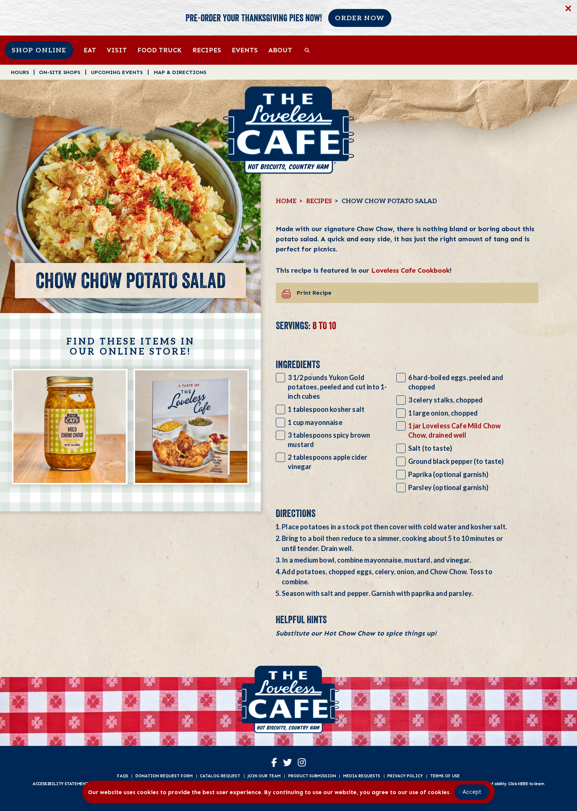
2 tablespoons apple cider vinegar (327, 462)
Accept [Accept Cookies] (471, 792)
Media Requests (361, 775)
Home (286, 201)
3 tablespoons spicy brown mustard (329, 440)
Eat (89, 50)
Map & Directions (180, 72)
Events (245, 50)
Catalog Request (220, 775)
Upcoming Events (117, 72)
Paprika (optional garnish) (448, 474)
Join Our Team (264, 775)
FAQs (122, 775)
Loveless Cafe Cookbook (410, 270)
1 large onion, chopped (443, 413)
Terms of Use (445, 775)
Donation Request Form (164, 775)
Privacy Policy (405, 775)
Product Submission (312, 775)
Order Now (359, 18)
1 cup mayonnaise (315, 422)
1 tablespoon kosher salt (326, 409)
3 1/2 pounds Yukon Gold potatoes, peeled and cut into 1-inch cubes (337, 386)
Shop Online (39, 50)
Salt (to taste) (430, 448)
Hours (20, 72)
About (280, 50)
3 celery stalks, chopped (445, 400)
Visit (117, 50)
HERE (523, 783)
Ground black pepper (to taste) (456, 461)
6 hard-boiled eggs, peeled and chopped (456, 382)
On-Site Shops (59, 72)
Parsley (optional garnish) (448, 487)
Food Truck (159, 50)
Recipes (206, 50)
